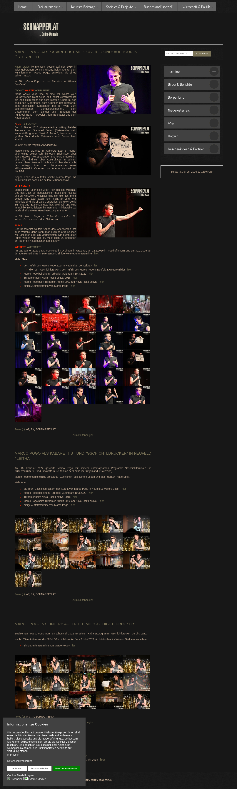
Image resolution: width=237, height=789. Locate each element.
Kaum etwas (23, 66)
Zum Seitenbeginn (83, 435)
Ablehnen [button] (17, 768)
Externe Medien (37, 779)
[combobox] (179, 53)
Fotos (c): (20, 429)
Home (22, 6)
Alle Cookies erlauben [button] (66, 768)
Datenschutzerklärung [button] (19, 760)
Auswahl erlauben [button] (40, 768)
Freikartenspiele (49, 6)
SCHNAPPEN (202, 53)
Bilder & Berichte (193, 84)
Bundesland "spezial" (158, 6)
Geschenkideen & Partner (193, 148)
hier (96, 253)
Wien (193, 123)
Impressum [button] (13, 754)
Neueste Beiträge (83, 6)
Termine (193, 71)
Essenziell (16, 779)
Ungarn (193, 136)
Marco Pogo (28, 453)
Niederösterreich (193, 110)
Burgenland (193, 97)
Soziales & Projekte (119, 6)
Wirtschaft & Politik (196, 6)
